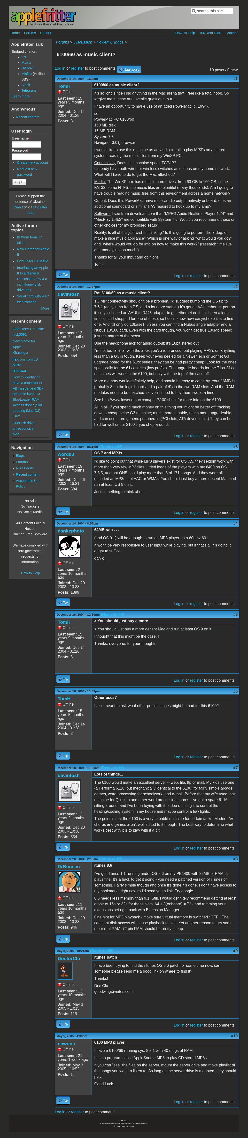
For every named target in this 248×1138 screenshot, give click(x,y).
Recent (45, 33)
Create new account (32, 162)
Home (15, 33)
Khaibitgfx (20, 353)
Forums (30, 33)
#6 (235, 691)
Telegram (29, 90)
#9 (235, 951)
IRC (25, 57)
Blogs (20, 456)
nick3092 (20, 334)
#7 (235, 768)
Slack (26, 85)
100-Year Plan (210, 33)
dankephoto (71, 530)
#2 (235, 287)
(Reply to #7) (110, 859)
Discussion (83, 42)
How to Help (30, 573)
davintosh (69, 294)
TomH (64, 86)
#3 (235, 447)
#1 (235, 79)
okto (16, 434)
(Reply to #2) (111, 447)
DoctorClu (69, 958)
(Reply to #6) (112, 768)
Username (21, 138)
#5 (235, 615)
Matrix (26, 63)
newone (66, 1043)
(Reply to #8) (101, 951)
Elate (17, 416)
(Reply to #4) (112, 615)
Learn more (21, 96)
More (45, 308)
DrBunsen (69, 866)
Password (21, 150)
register (77, 68)
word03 (66, 454)
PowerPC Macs (110, 42)
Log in (60, 68)
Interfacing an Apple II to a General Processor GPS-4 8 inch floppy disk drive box (32, 279)
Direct (18, 207)
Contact (231, 33)
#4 (235, 523)
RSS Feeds (25, 468)
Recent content (27, 117)
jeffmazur (20, 370)
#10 (234, 1036)
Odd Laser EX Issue (32, 261)
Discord (27, 68)
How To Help (185, 33)
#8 (235, 859)
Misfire (27, 74)
